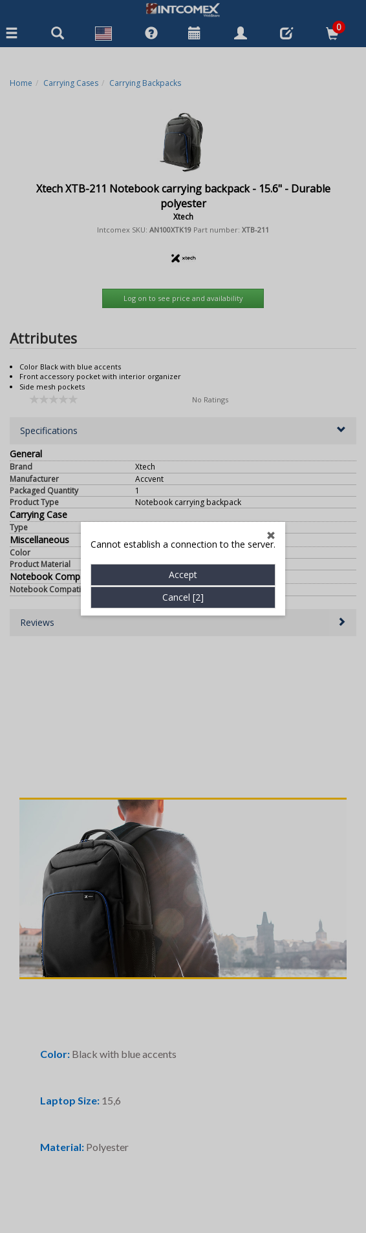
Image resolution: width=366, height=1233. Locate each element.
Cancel (183, 450)
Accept (183, 428)
